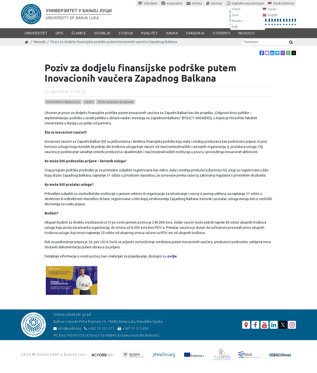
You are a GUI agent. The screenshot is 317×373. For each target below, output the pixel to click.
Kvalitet (149, 33)
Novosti (246, 33)
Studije (126, 33)
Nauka (172, 33)
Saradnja (195, 33)
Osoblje (102, 33)
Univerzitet (36, 33)
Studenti (221, 33)
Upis (59, 33)
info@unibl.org (67, 328)
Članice (79, 33)
